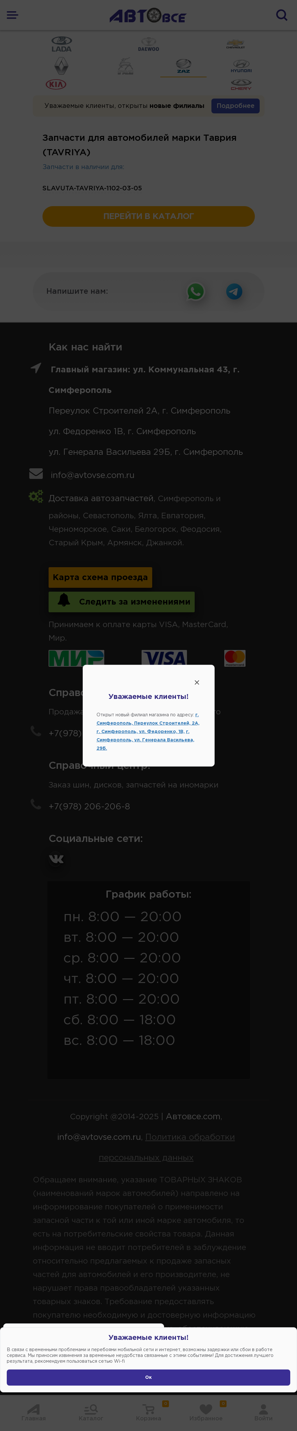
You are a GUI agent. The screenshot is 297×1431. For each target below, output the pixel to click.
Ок (148, 1377)
